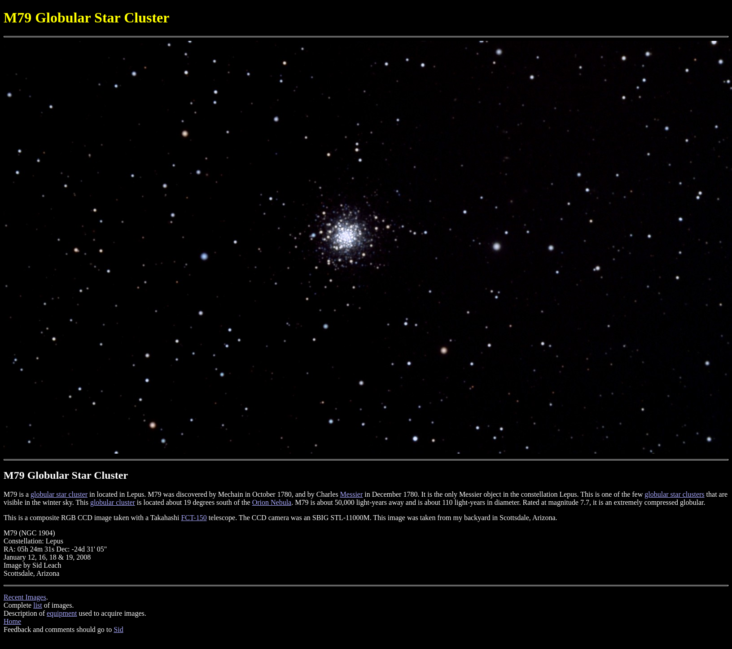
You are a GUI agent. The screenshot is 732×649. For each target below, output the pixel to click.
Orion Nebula (272, 502)
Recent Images (25, 597)
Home (12, 621)
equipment (62, 613)
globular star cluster (59, 494)
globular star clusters (674, 494)
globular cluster (112, 502)
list (37, 605)
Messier (351, 494)
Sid (118, 629)
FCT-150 (193, 517)
